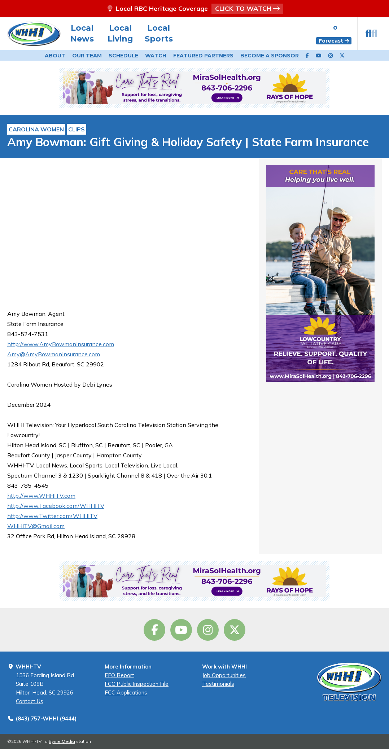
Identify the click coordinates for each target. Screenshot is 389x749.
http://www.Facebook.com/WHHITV (55, 505)
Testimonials (218, 683)
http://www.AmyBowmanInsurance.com (60, 344)
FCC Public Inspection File (137, 683)
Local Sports (159, 33)
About (55, 55)
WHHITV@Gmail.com (36, 526)
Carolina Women (36, 129)
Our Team (87, 55)
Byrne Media (62, 741)
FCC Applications (126, 692)
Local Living (120, 33)
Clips (76, 129)
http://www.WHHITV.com (41, 495)
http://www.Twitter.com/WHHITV (52, 515)
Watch (155, 55)
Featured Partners (203, 55)
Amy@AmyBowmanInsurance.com (53, 354)
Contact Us (29, 701)
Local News (82, 33)
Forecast (334, 41)
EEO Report (119, 675)
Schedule (123, 55)
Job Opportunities (224, 675)
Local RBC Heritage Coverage (194, 8)
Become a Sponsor (269, 55)
